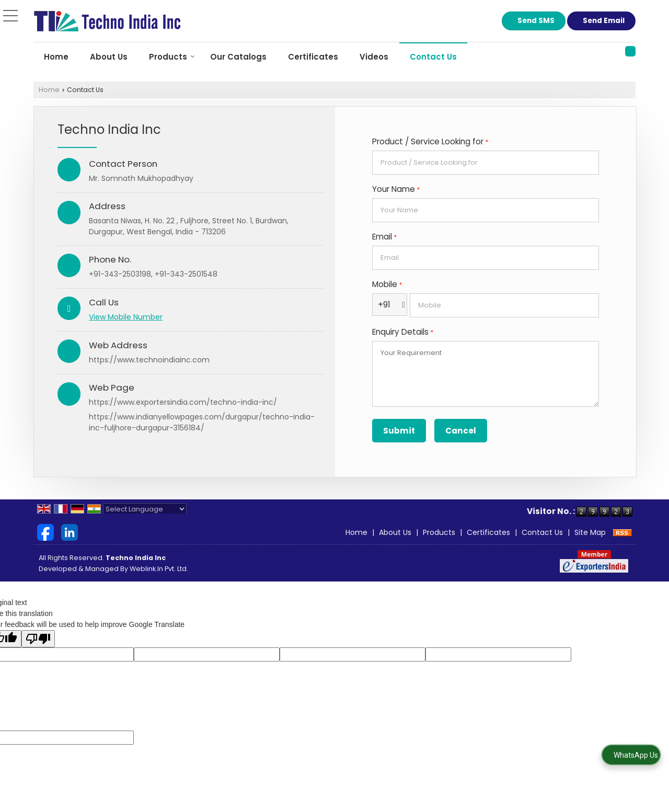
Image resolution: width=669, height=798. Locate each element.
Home (56, 56)
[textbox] (485, 163)
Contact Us (433, 56)
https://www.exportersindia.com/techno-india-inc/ (183, 402)
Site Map (590, 532)
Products (172, 56)
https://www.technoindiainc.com (149, 360)
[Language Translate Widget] (145, 509)
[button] (126, 317)
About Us (109, 56)
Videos (374, 56)
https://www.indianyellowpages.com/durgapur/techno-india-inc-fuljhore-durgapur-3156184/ (202, 422)
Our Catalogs (238, 56)
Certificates (313, 56)
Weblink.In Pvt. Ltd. (159, 568)
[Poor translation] (38, 638)
